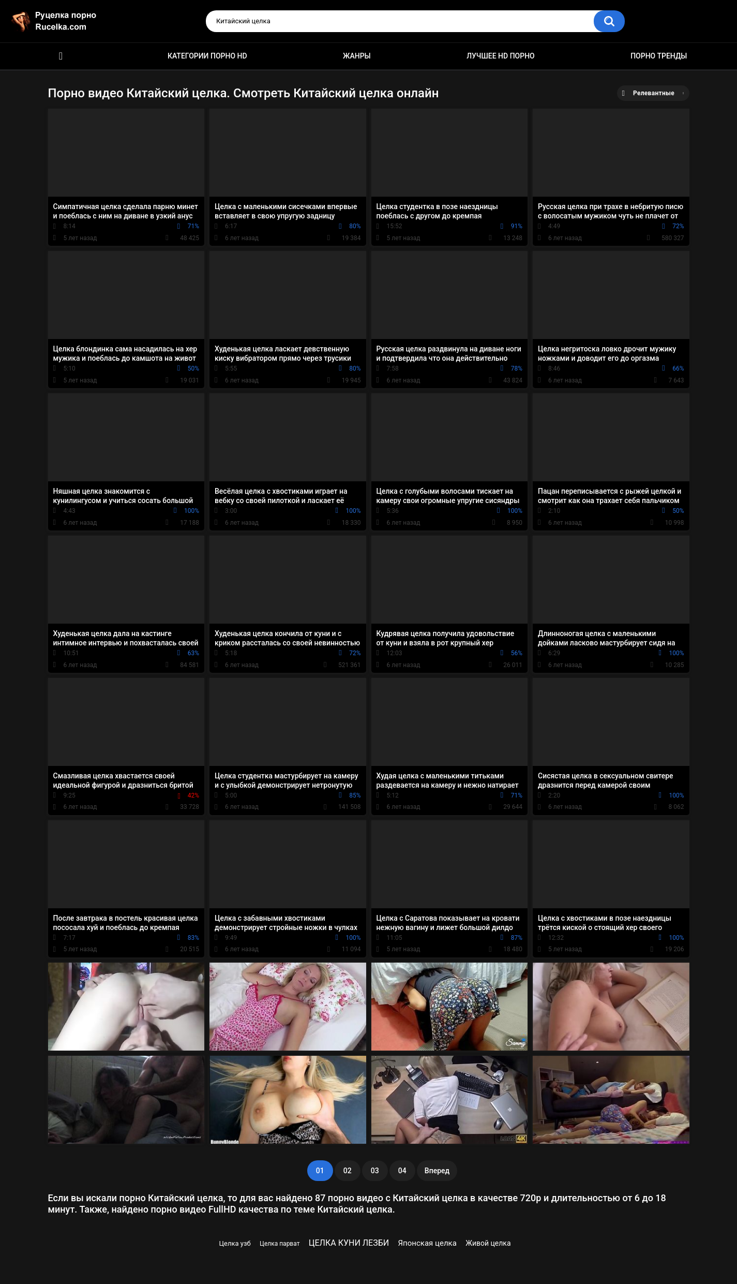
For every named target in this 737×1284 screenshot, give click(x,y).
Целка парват (279, 1243)
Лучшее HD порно (501, 56)
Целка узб (235, 1243)
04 (402, 1171)
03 (375, 1171)
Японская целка (427, 1243)
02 (347, 1171)
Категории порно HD (207, 56)
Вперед (437, 1171)
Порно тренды (658, 56)
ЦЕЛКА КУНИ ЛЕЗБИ (349, 1243)
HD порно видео (61, 56)
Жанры (357, 56)
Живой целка (487, 1243)
